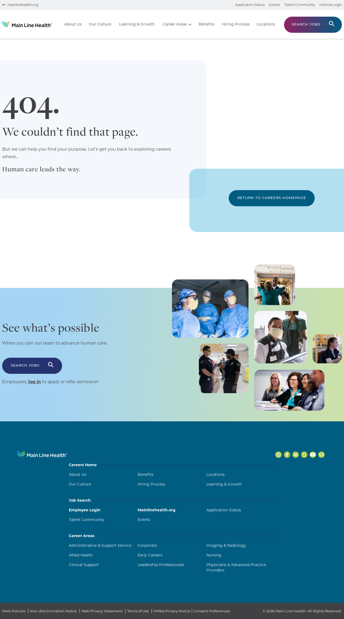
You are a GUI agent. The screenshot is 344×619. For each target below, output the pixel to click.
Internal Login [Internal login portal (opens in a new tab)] (330, 5)
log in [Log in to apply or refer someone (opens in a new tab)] (34, 381)
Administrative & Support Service (100, 545)
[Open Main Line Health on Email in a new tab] (321, 454)
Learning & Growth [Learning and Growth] (224, 484)
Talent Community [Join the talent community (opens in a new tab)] (299, 5)
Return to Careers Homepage (271, 198)
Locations (215, 474)
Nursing (213, 555)
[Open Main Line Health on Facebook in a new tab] (287, 454)
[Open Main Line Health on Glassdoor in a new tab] (304, 454)
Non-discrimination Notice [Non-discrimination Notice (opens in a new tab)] (53, 611)
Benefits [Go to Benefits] (206, 24)
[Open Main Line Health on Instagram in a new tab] (278, 454)
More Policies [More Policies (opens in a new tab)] (13, 611)
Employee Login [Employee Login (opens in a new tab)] (85, 510)
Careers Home (172, 464)
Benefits (145, 474)
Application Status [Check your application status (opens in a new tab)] (250, 5)
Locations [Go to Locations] (266, 24)
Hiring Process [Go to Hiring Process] (236, 24)
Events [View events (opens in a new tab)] (274, 5)
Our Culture (80, 484)
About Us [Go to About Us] (73, 24)
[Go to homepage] (27, 24)
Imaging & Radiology (226, 545)
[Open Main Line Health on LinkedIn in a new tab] (295, 454)
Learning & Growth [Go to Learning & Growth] (137, 24)
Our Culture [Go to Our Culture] (100, 24)
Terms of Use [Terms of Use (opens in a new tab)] (138, 611)
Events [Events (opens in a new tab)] (144, 519)
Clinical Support (84, 564)
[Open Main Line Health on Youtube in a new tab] (313, 454)
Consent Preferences (212, 611)
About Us (77, 474)
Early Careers (150, 555)
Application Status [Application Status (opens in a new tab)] (223, 510)
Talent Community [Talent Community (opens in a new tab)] (86, 519)
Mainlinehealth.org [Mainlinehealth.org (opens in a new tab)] (156, 510)
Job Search (172, 500)
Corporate (147, 545)
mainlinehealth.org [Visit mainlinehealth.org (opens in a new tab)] (23, 5)
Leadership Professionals (161, 564)
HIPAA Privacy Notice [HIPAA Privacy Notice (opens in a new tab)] (171, 611)
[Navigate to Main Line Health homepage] (42, 454)
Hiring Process (151, 484)
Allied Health (81, 555)
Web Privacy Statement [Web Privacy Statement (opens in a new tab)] (102, 611)
